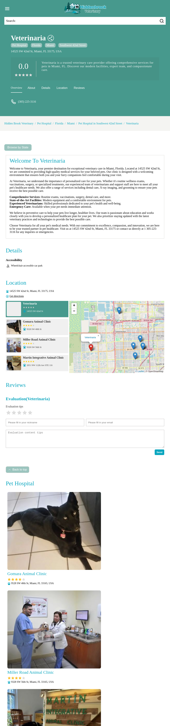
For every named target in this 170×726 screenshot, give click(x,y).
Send (159, 452)
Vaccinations (101, 712)
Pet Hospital (19, 45)
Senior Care (72, 712)
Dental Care (103, 703)
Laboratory (150, 703)
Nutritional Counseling (48, 707)
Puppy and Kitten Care (141, 707)
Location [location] (62, 87)
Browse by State (17, 147)
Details (45, 87)
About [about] (31, 87)
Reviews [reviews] (79, 87)
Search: (11, 21)
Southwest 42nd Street (73, 45)
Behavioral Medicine (81, 703)
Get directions (17, 296)
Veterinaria (132, 123)
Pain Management (75, 707)
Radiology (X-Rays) (51, 712)
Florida (36, 45)
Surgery (86, 712)
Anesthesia (59, 703)
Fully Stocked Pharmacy (126, 703)
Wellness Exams (121, 712)
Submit (155, 652)
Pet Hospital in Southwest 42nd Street (100, 123)
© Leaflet (139, 371)
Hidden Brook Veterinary (18, 123)
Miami (50, 45)
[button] (91, 347)
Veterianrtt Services (38, 703)
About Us (19, 703)
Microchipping (23, 707)
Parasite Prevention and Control (107, 707)
